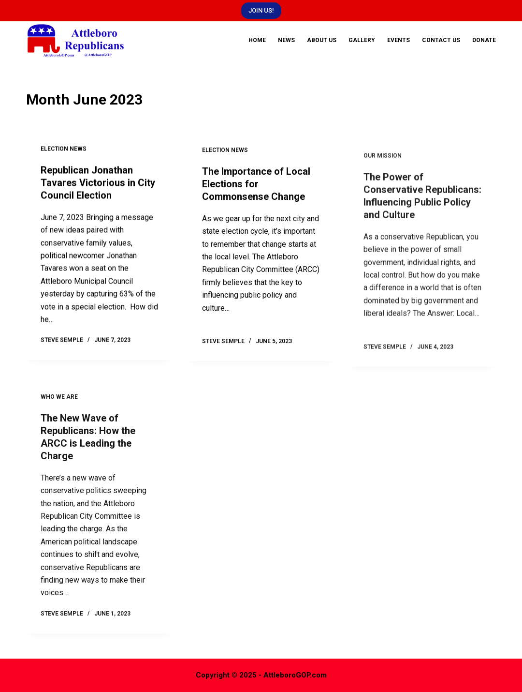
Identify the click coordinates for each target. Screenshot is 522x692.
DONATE (484, 40)
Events (398, 40)
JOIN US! (261, 10)
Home (257, 40)
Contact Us (441, 40)
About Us (321, 40)
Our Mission (382, 168)
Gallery (361, 40)
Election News (64, 149)
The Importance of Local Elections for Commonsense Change (256, 186)
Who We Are (59, 403)
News (286, 40)
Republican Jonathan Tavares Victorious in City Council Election (98, 183)
